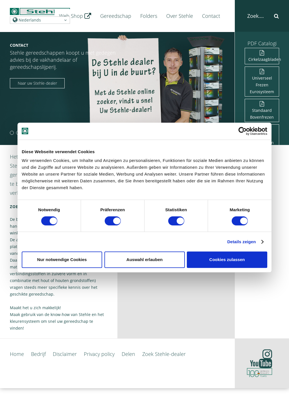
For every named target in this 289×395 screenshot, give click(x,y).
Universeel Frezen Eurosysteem (262, 82)
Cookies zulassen (227, 259)
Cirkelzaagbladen (263, 56)
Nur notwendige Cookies (62, 259)
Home (17, 354)
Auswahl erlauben (144, 259)
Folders (148, 15)
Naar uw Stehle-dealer (37, 83)
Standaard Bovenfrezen (262, 111)
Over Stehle (179, 15)
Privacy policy (99, 354)
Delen (128, 354)
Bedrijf (38, 354)
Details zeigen (241, 241)
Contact (211, 15)
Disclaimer (65, 354)
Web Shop (75, 15)
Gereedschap (115, 15)
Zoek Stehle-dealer (164, 354)
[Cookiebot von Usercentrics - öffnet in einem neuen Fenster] (242, 131)
